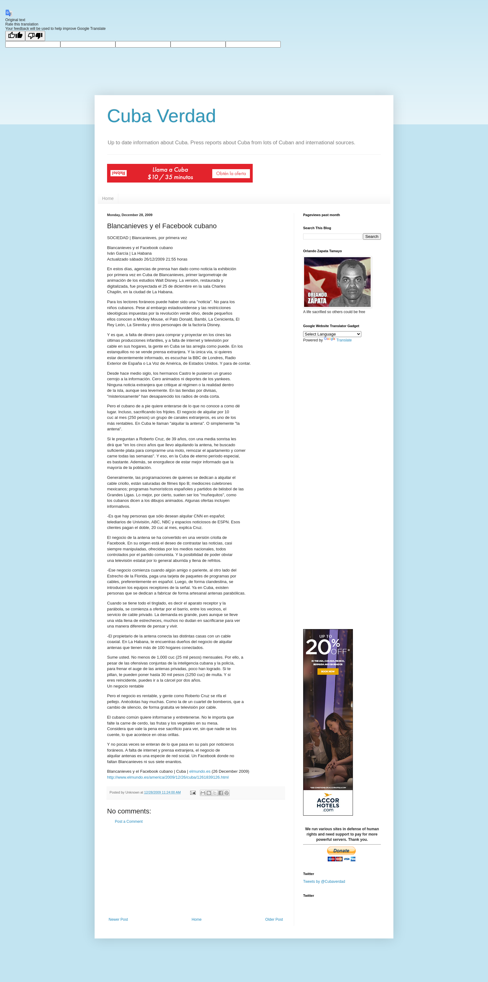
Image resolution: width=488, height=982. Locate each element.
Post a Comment (129, 821)
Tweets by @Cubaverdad (324, 881)
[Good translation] (15, 36)
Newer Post (118, 919)
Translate (338, 340)
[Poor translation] (35, 36)
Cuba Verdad (161, 115)
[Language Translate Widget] (332, 334)
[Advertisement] (195, 871)
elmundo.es (199, 771)
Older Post (274, 919)
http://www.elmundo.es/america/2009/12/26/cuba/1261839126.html (168, 777)
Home (108, 198)
